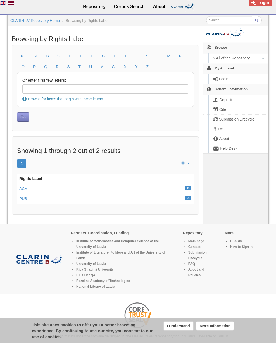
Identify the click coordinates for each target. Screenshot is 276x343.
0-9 (23, 56)
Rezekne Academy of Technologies (103, 281)
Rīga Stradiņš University (95, 269)
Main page (196, 241)
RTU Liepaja (85, 275)
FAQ (191, 264)
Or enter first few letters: (44, 80)
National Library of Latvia (95, 286)
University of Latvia (91, 264)
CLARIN (236, 241)
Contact (194, 247)
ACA (23, 189)
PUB (23, 199)
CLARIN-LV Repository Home (35, 20)
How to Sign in (241, 247)
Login (260, 2)
